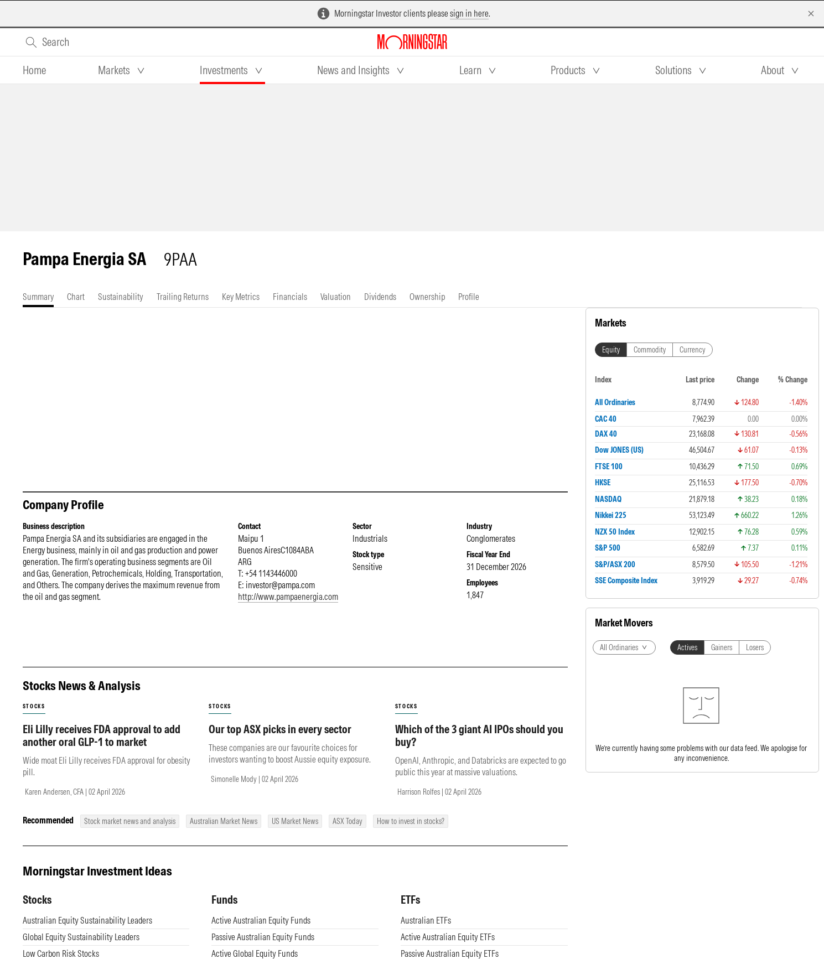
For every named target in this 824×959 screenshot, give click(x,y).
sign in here (469, 13)
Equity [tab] (611, 350)
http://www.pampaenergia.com (288, 596)
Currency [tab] (693, 350)
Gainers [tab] (721, 647)
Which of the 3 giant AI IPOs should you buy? (479, 735)
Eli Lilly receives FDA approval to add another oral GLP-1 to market (101, 735)
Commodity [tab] (650, 350)
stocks (34, 706)
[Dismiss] (811, 13)
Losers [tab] (755, 647)
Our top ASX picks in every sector (280, 729)
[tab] (34, 70)
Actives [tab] (687, 647)
